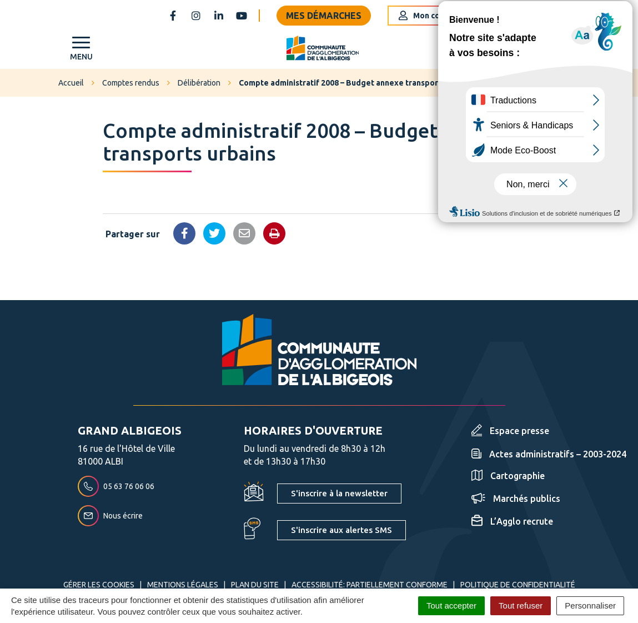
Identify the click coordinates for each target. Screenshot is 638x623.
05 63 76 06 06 (116, 486)
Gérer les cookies (98, 584)
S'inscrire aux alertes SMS (341, 530)
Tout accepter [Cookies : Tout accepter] (451, 605)
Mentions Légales (182, 584)
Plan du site (255, 584)
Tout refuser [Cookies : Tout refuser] (520, 605)
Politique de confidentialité (517, 584)
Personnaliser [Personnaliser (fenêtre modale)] (590, 605)
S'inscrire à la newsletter (339, 493)
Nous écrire (110, 515)
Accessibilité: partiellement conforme (370, 584)
